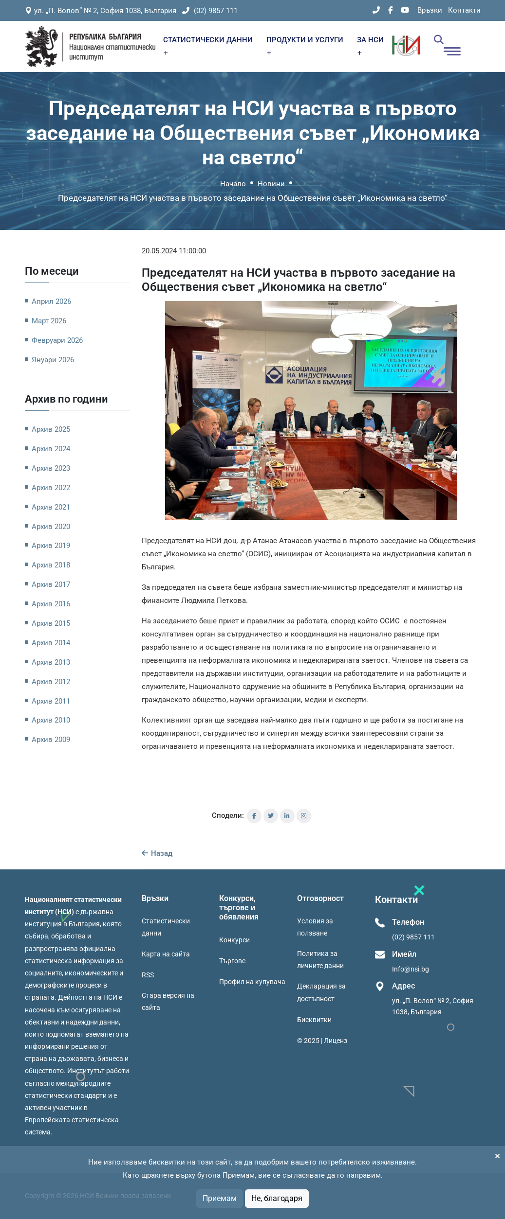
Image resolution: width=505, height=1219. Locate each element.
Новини (271, 183)
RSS (148, 975)
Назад (157, 853)
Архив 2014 (51, 642)
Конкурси (234, 940)
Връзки (429, 10)
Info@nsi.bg (410, 969)
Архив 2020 (51, 526)
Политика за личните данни (320, 960)
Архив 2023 (51, 468)
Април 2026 (51, 301)
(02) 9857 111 (210, 10)
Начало (233, 183)
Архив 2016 (51, 604)
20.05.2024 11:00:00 (174, 251)
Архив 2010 (51, 720)
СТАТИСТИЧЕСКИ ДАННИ (208, 45)
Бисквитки (314, 1020)
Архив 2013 (51, 662)
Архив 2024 (51, 448)
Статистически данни (166, 927)
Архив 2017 (51, 584)
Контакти (464, 10)
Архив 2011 (51, 701)
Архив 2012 (51, 681)
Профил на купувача (252, 982)
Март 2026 (49, 321)
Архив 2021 (51, 507)
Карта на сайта (166, 954)
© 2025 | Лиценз (322, 1040)
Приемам (220, 1198)
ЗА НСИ (370, 45)
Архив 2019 (51, 545)
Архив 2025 (51, 429)
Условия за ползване (315, 927)
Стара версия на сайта (168, 1001)
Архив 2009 (51, 739)
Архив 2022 (51, 487)
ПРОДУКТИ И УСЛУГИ (304, 45)
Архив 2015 (51, 623)
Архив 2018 (51, 565)
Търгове (232, 961)
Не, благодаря (276, 1198)
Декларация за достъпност (321, 992)
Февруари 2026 (57, 340)
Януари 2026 (53, 359)
